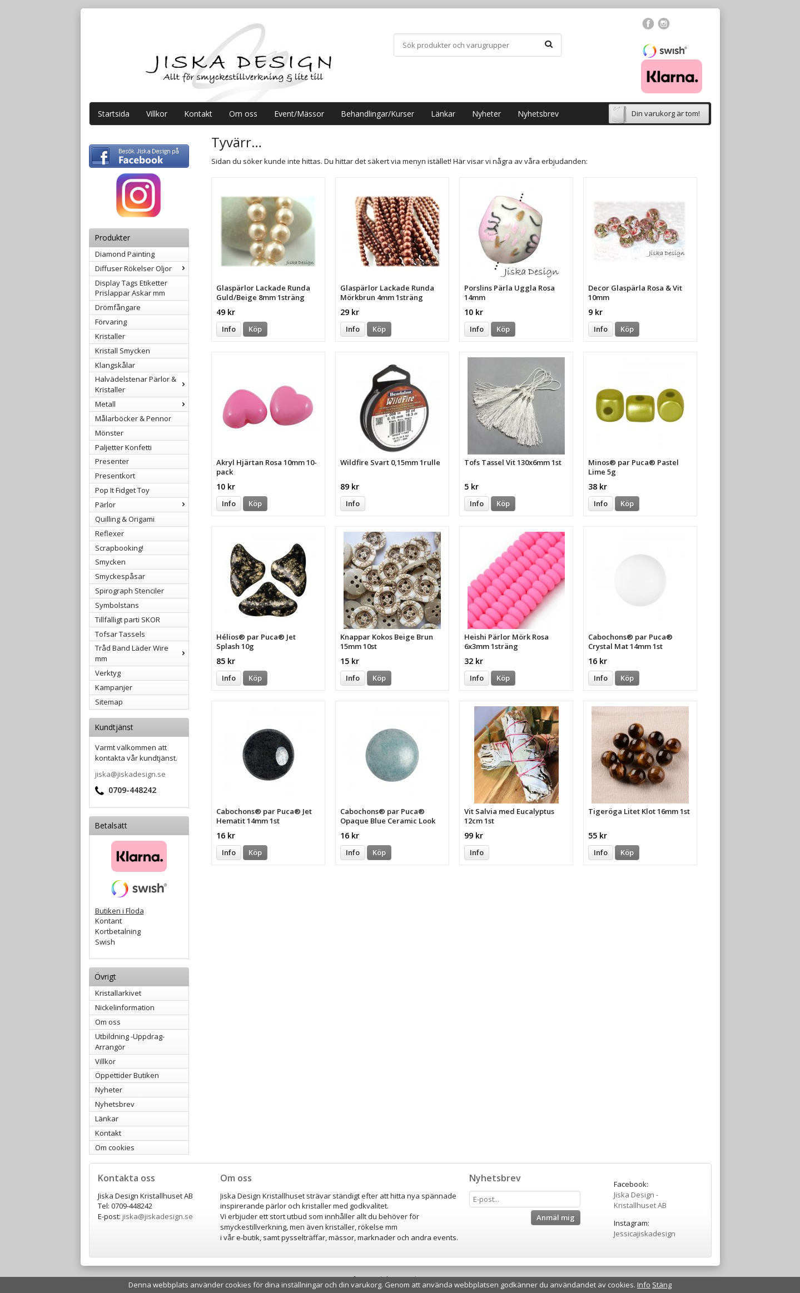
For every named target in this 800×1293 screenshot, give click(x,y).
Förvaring (111, 322)
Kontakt (198, 113)
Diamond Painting (125, 254)
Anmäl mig (555, 1217)
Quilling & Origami (125, 519)
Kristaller (110, 336)
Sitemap (109, 702)
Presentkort (115, 476)
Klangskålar (115, 365)
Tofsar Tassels (120, 634)
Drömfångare (118, 307)
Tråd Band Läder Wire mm (141, 653)
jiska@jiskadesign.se (130, 774)
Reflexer (109, 533)
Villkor (156, 113)
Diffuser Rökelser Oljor (141, 268)
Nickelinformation (125, 1007)
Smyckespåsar (120, 576)
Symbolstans (117, 605)
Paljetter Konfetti (123, 447)
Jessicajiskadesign (644, 1234)
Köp (255, 329)
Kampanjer (113, 687)
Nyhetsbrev (538, 113)
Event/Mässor (299, 113)
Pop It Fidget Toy (122, 490)
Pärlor (141, 505)
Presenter (112, 461)
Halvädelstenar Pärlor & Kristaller (141, 384)
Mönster (109, 433)
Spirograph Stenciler (129, 591)
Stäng (662, 1285)
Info (229, 329)
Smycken (110, 562)
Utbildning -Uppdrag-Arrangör (130, 1041)
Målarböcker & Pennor (133, 418)
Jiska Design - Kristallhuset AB (640, 1200)
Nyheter (486, 113)
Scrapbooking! (119, 548)
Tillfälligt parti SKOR (127, 620)
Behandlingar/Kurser (377, 113)
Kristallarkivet (118, 993)
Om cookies (115, 1147)
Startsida (114, 113)
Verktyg (108, 673)
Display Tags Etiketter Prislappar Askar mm (131, 288)
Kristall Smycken (122, 351)
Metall (141, 404)
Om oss (243, 113)
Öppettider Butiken (127, 1075)
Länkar (443, 113)
